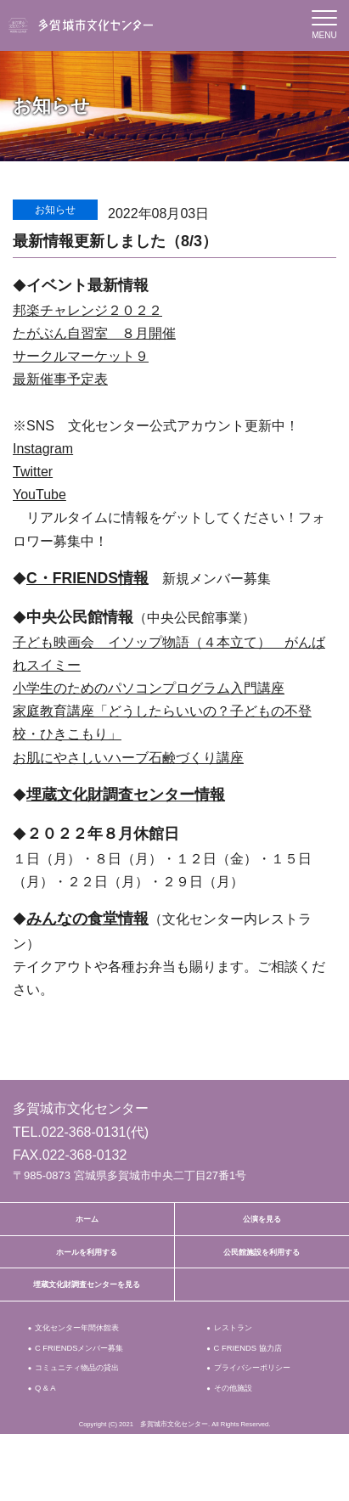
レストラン (240, 1357)
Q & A (48, 1452)
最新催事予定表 (60, 379)
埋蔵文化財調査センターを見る (86, 1307)
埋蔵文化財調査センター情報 (125, 794)
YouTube (39, 494)
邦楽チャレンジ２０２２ (87, 310)
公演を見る (261, 1223)
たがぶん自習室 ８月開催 (94, 333)
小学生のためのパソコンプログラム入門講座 (148, 688)
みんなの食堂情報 (87, 918)
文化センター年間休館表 (91, 1357)
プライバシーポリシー (260, 1417)
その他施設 (240, 1452)
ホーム (86, 1223)
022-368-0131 (84, 1132)
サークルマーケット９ (81, 356)
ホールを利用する (86, 1265)
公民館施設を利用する (261, 1265)
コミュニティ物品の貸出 (91, 1409)
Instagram (43, 448)
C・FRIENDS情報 (87, 578)
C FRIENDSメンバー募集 (93, 1383)
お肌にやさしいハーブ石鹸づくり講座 (128, 757)
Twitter (33, 471)
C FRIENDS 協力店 (258, 1383)
